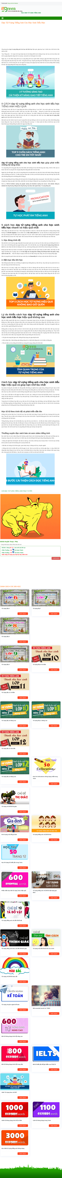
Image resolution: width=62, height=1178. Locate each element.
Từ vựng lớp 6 (6, 608)
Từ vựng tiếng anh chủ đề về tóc (42, 834)
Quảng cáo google (20, 183)
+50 (11, 550)
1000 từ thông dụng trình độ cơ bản (12, 1120)
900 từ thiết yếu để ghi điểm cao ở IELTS (44, 1064)
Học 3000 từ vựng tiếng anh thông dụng (13, 1148)
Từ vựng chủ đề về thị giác (9, 806)
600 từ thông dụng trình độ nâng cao (12, 1036)
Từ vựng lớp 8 (6, 636)
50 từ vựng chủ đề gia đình (9, 834)
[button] (4, 18)
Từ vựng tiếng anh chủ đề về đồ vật (12, 920)
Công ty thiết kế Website (12, 3)
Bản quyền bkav (37, 185)
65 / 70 (11, 547)
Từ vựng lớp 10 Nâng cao (9, 720)
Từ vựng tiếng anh (46, 185)
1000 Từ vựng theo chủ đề (9, 1092)
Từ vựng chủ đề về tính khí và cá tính (43, 948)
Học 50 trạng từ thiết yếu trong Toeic (12, 862)
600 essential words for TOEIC (41, 1008)
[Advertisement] (30, 37)
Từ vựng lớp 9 (6, 664)
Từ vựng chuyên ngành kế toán (10, 1004)
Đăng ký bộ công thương (20, 185)
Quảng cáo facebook (31, 183)
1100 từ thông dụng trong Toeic (42, 1120)
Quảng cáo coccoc (42, 183)
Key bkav (29, 185)
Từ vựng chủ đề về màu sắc (9, 976)
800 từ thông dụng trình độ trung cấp (12, 1064)
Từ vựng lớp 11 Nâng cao (40, 720)
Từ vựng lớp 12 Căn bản (8, 748)
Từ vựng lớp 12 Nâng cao (9, 776)
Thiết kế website (10, 183)
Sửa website (51, 183)
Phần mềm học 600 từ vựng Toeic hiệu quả (14, 890)
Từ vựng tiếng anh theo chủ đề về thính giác (14, 948)
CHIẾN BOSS (56, 558)
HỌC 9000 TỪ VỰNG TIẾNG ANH (31, 13)
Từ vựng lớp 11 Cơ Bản (8, 692)
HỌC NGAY (23, 613)
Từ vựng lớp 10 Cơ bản (39, 664)
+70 (11, 552)
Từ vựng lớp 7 (37, 608)
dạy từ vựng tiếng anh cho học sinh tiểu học (20, 49)
